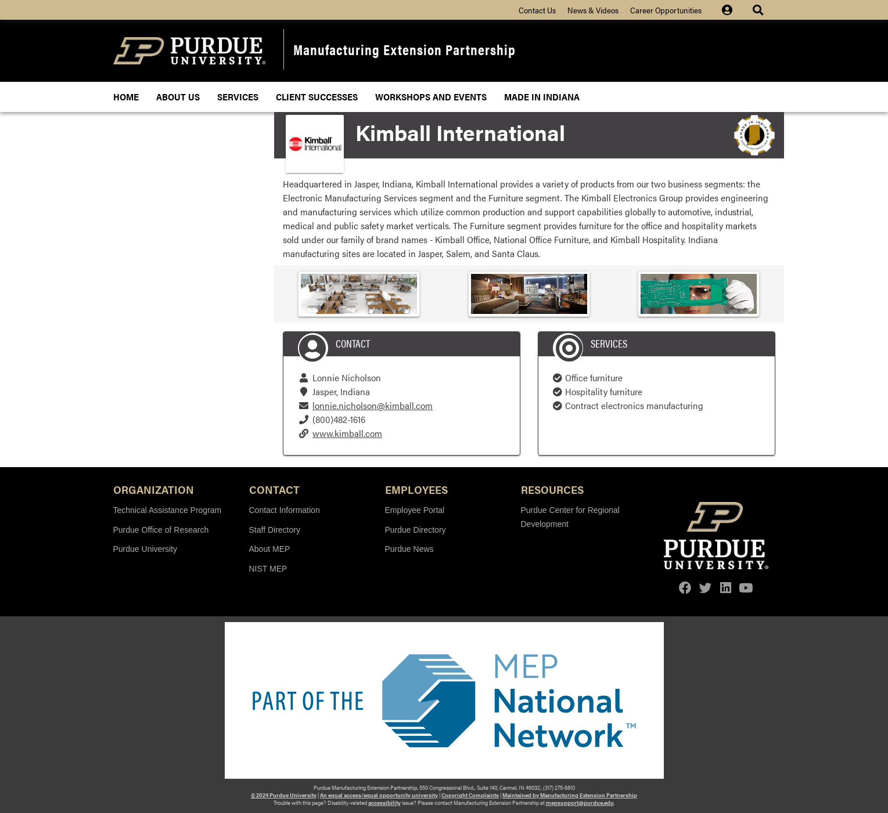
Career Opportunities (666, 10)
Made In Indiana (542, 96)
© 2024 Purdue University (284, 795)
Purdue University (145, 549)
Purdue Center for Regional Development (570, 517)
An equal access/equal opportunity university (379, 795)
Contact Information (284, 510)
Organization (153, 489)
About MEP (269, 549)
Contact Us (537, 10)
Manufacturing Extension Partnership (404, 49)
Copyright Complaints (470, 795)
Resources (552, 489)
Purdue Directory (415, 529)
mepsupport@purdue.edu (580, 802)
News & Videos (593, 10)
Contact (274, 489)
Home (126, 96)
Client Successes (317, 96)
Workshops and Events (431, 96)
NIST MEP (268, 568)
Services (237, 96)
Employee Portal (415, 510)
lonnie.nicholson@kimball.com (372, 405)
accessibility (384, 802)
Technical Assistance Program (167, 510)
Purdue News (409, 549)
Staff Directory (274, 529)
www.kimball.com (347, 433)
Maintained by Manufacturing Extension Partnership (569, 795)
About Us (178, 96)
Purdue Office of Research (161, 529)
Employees (416, 489)
